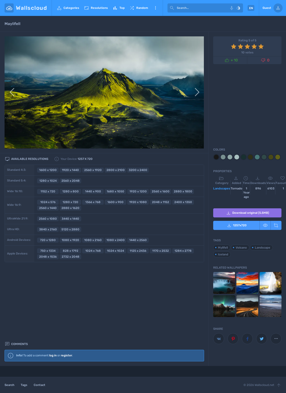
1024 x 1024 (115, 250)
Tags (24, 385)
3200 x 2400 (138, 170)
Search (9, 385)
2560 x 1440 (48, 208)
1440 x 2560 (138, 240)
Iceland (223, 254)
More (155, 8)
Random (138, 8)
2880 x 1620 (70, 208)
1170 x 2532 (160, 250)
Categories (67, 8)
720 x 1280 (48, 240)
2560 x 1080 (48, 218)
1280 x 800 (70, 191)
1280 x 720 (70, 202)
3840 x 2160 (48, 229)
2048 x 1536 (48, 256)
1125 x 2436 (138, 250)
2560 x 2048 (70, 180)
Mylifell (223, 247)
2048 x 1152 (160, 202)
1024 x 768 (93, 250)
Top (118, 8)
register (66, 279)
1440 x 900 (93, 191)
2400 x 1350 (183, 202)
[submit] (172, 8)
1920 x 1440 (70, 170)
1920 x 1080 (138, 202)
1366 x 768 (93, 202)
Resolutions (96, 8)
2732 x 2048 (70, 256)
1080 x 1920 (70, 240)
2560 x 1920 (93, 170)
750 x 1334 (48, 250)
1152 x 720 (47, 191)
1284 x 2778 (183, 250)
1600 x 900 (115, 202)
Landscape (262, 247)
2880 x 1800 (183, 191)
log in (53, 279)
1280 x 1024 (48, 180)
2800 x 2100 (115, 170)
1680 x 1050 (115, 191)
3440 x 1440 (70, 218)
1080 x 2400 (115, 240)
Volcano (241, 247)
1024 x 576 (48, 202)
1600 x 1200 (48, 170)
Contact (39, 385)
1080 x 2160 (93, 240)
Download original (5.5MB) (247, 213)
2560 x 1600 (161, 191)
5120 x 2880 (70, 229)
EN (251, 8)
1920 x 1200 (138, 191)
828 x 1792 (70, 250)
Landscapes (221, 188)
